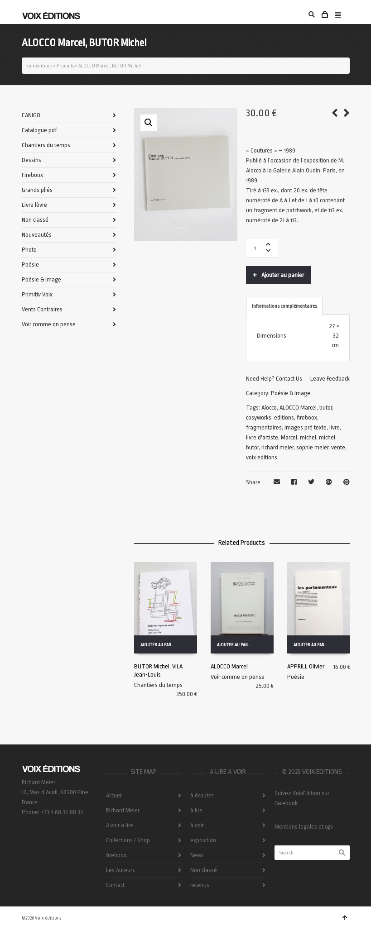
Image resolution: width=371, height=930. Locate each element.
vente (338, 447)
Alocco (269, 407)
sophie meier (312, 447)
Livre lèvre (34, 204)
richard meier (277, 447)
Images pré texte (305, 427)
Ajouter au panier (282, 275)
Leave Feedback (330, 378)
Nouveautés (37, 234)
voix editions (261, 457)
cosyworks (258, 417)
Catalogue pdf (39, 130)
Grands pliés (37, 189)
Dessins (31, 160)
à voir (197, 825)
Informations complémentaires (284, 306)
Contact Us (289, 378)
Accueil (114, 795)
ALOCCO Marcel (298, 407)
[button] (148, 122)
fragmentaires (264, 427)
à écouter (201, 795)
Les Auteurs (120, 870)
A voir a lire (119, 825)
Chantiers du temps (158, 685)
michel (308, 437)
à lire (196, 810)
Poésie (295, 676)
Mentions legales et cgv (304, 826)
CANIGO (31, 115)
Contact (115, 885)
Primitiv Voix (37, 294)
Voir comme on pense (238, 676)
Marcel (289, 437)
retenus (199, 885)
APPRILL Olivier (305, 666)
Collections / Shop (128, 840)
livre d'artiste (262, 437)
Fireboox (32, 175)
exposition (203, 840)
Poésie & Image (290, 393)
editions (284, 417)
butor (325, 407)
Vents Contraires (42, 309)
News (197, 855)
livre (334, 427)
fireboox (307, 417)
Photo (29, 249)
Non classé (35, 219)
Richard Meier (123, 810)
